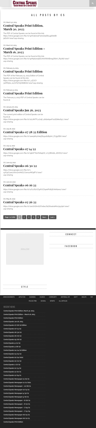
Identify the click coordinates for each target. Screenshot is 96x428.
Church (42, 297)
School (43, 301)
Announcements (8, 297)
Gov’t (75, 297)
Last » (52, 217)
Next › (44, 217)
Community (53, 297)
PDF (92, 297)
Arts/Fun (22, 297)
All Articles (63, 301)
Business (32, 297)
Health (84, 297)
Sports (52, 301)
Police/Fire (33, 301)
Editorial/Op (65, 297)
